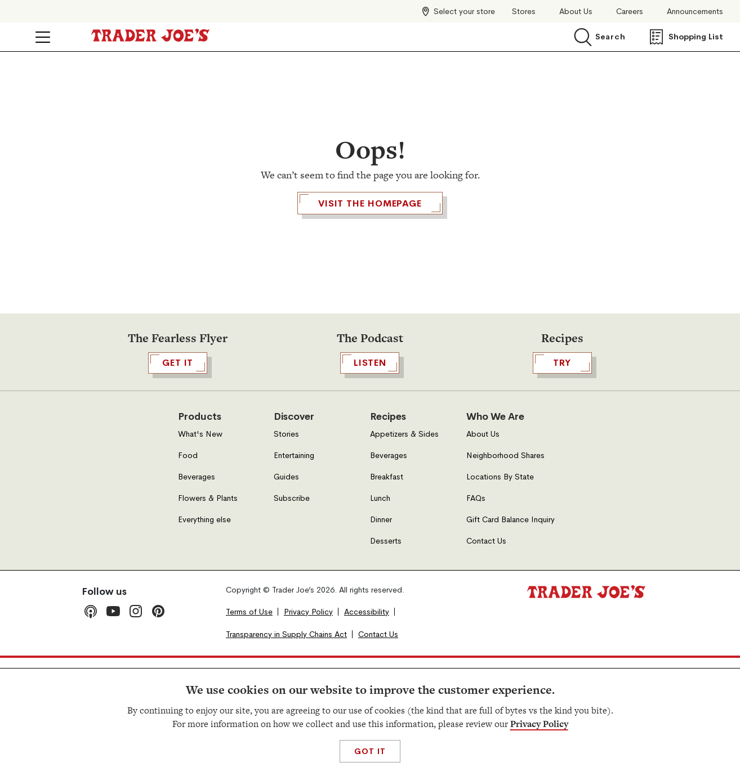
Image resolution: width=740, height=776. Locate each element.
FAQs (475, 616)
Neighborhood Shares (505, 573)
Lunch (380, 616)
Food (188, 573)
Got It (369, 751)
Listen (369, 480)
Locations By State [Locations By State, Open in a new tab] (500, 594)
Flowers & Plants (208, 616)
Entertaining (294, 573)
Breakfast (386, 594)
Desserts (386, 658)
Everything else (204, 637)
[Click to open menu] (43, 37)
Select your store (464, 11)
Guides (286, 594)
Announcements (695, 11)
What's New (200, 552)
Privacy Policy (539, 723)
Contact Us (486, 658)
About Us (575, 11)
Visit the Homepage (370, 268)
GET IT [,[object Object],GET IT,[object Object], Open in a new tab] (177, 480)
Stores (524, 11)
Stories (286, 552)
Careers (629, 11)
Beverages (196, 594)
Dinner (381, 637)
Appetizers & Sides (404, 552)
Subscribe (292, 616)
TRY (562, 480)
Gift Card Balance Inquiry (510, 637)
